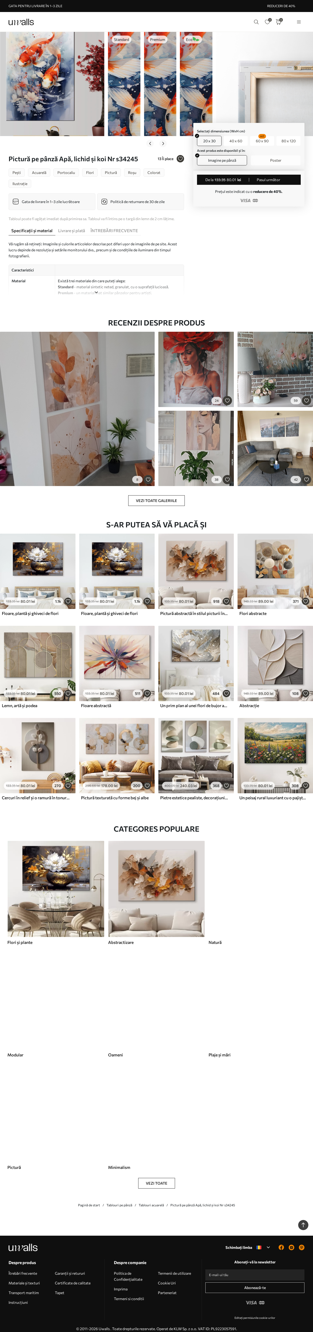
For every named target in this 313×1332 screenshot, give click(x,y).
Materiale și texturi (24, 1277)
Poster (275, 160)
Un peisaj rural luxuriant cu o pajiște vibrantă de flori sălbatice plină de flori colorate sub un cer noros (273, 792)
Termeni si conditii (129, 1293)
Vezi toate (156, 1178)
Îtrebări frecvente (23, 1268)
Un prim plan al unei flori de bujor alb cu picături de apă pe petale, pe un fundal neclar (194, 700)
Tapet (59, 1287)
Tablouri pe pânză (119, 1200)
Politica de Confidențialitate (128, 1271)
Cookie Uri (167, 1277)
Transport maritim (24, 1287)
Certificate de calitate (73, 1277)
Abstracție (249, 700)
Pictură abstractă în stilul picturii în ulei (194, 608)
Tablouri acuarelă (151, 1200)
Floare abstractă (96, 700)
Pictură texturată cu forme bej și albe (115, 792)
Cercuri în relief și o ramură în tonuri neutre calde (35, 792)
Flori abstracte (252, 608)
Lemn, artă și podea (19, 700)
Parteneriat (167, 1287)
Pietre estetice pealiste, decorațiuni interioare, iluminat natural (194, 792)
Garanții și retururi (70, 1268)
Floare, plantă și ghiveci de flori (30, 608)
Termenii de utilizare (174, 1268)
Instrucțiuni (18, 1297)
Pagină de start (89, 1200)
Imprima (121, 1283)
